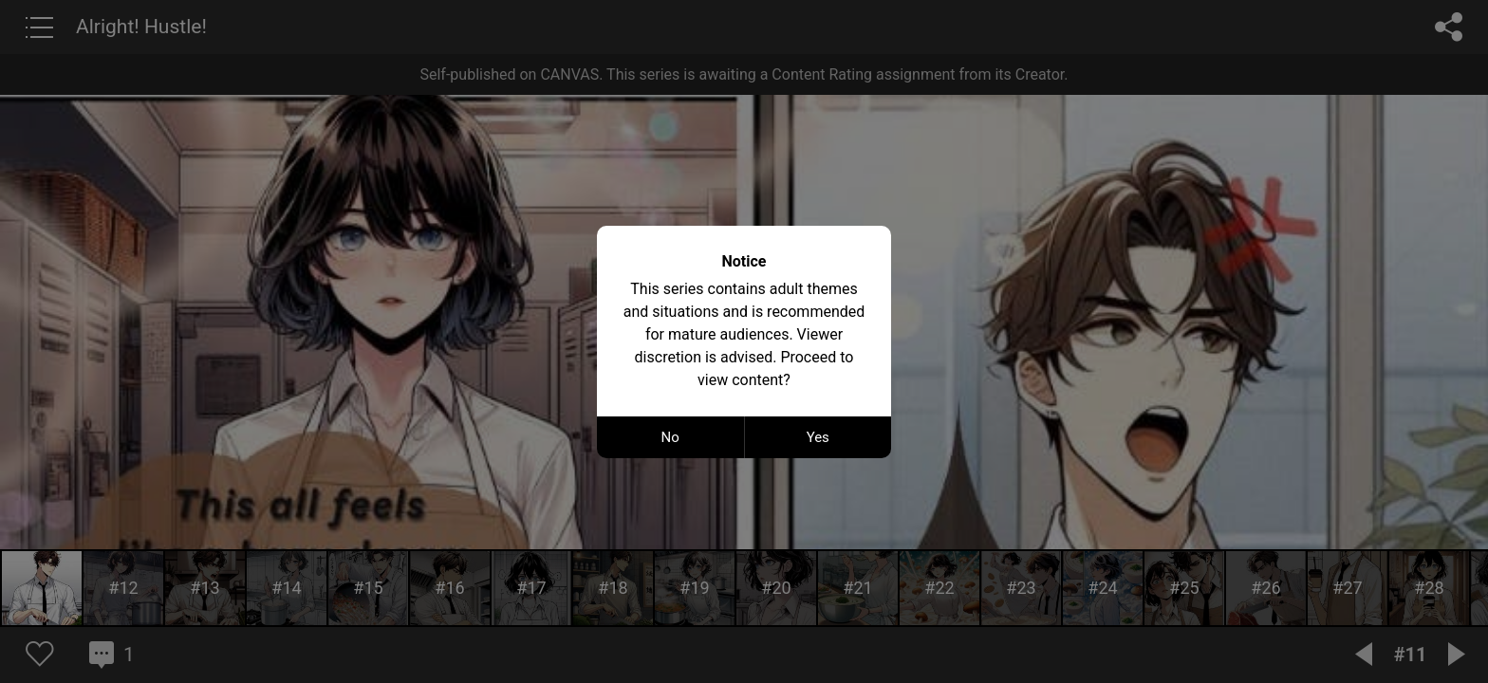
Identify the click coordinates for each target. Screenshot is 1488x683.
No (670, 437)
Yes (818, 437)
